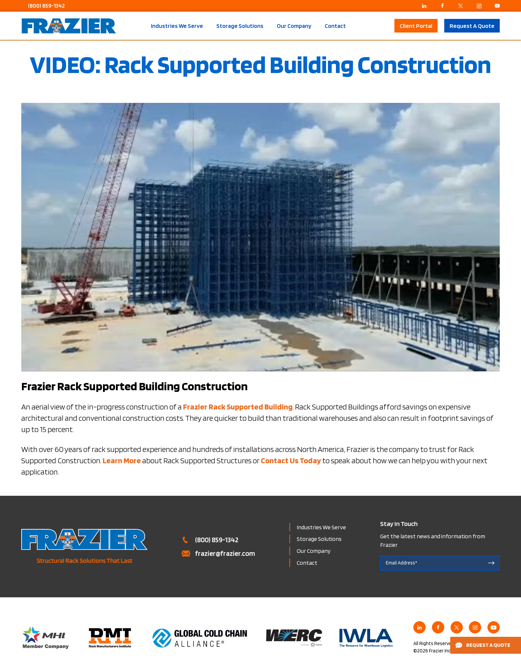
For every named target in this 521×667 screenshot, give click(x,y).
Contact (335, 26)
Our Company (294, 26)
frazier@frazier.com (225, 553)
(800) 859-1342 (46, 5)
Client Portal (416, 25)
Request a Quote (483, 645)
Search (383, 26)
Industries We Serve (177, 26)
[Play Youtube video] (260, 237)
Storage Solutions (239, 26)
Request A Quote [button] (472, 25)
